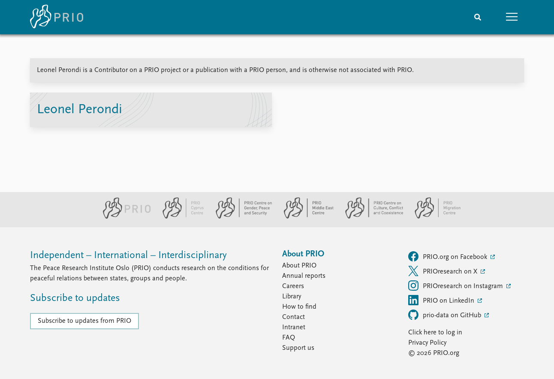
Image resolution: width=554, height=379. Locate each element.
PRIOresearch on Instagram (456, 285)
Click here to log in (435, 332)
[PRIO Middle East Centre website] (305, 217)
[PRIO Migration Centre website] (433, 217)
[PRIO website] (123, 217)
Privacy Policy (427, 343)
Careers (293, 286)
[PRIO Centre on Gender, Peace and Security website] (240, 217)
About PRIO (299, 265)
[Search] (478, 17)
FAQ (288, 337)
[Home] (56, 17)
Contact (293, 317)
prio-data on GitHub (445, 315)
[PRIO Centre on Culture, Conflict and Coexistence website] (371, 217)
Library (291, 296)
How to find (299, 307)
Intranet (293, 327)
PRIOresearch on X (443, 271)
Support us (298, 348)
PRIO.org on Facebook (448, 256)
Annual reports (303, 276)
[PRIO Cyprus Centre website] (179, 217)
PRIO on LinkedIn (442, 300)
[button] (512, 17)
